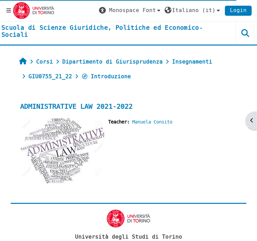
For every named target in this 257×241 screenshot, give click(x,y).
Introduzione (106, 76)
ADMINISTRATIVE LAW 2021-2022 (76, 106)
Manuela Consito (152, 122)
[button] (130, 10)
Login (238, 10)
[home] (107, 31)
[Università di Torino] (34, 10)
